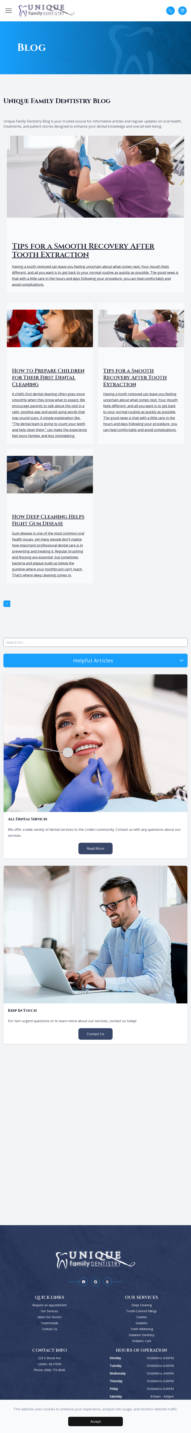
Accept (95, 1421)
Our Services (49, 1311)
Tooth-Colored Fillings (141, 1311)
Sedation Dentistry (141, 1335)
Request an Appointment (49, 1305)
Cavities (141, 1317)
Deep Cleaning (142, 1305)
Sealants (141, 1323)
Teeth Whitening (141, 1329)
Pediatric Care (141, 1341)
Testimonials (49, 1323)
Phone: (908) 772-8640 (49, 1370)
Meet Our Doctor (50, 1317)
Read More (95, 848)
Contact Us (95, 1034)
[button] (8, 10)
